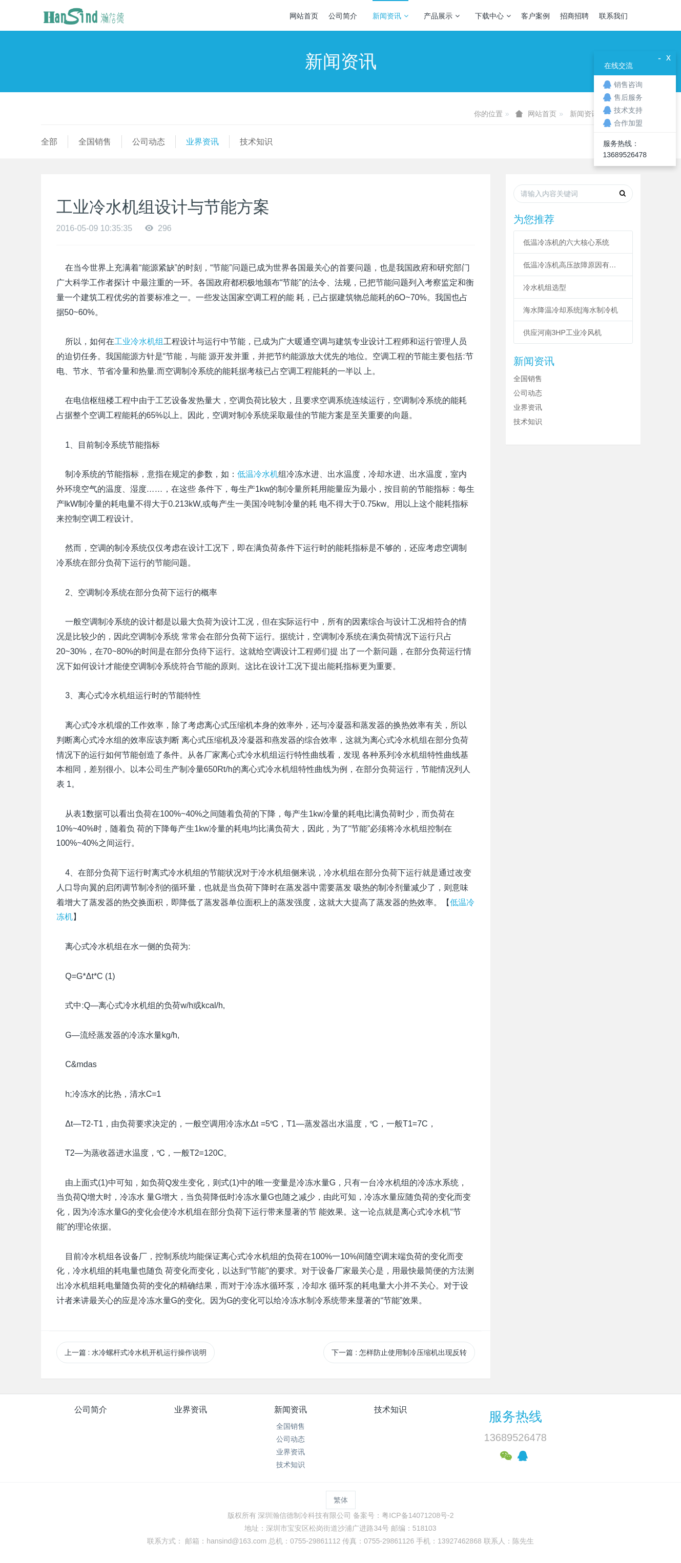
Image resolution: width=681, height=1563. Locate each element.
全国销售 (94, 141)
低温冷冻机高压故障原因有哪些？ (573, 265)
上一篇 (136, 1352)
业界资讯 (202, 141)
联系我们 (613, 16)
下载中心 (493, 16)
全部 (49, 141)
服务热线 (515, 1416)
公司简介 (342, 16)
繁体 (341, 1500)
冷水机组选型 (544, 287)
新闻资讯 (390, 16)
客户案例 (535, 16)
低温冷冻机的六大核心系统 (566, 242)
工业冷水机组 (138, 341)
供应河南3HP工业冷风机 (562, 332)
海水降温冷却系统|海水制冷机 (570, 310)
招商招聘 (574, 16)
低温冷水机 (257, 474)
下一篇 (399, 1352)
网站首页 (304, 16)
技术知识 (256, 141)
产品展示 (442, 16)
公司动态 (148, 141)
